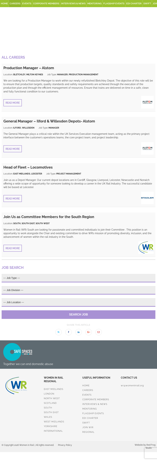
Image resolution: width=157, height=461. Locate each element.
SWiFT (147, 3)
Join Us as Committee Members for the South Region (48, 217)
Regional (88, 432)
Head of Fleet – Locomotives (28, 167)
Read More (13, 102)
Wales (48, 417)
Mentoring (94, 3)
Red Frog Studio (150, 446)
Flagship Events (113, 3)
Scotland (50, 403)
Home (4, 3)
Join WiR (87, 427)
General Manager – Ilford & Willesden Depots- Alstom (49, 121)
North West (52, 398)
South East (51, 412)
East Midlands (53, 389)
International (53, 431)
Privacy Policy (65, 445)
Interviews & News (73, 3)
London (49, 394)
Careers (15, 3)
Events (26, 3)
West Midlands (54, 421)
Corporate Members (46, 3)
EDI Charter (134, 3)
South (48, 407)
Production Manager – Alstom (28, 68)
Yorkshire (50, 426)
